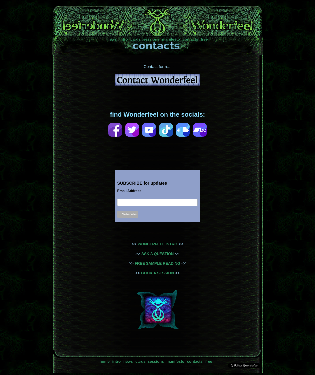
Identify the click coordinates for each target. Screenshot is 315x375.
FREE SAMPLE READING (157, 263)
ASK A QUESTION (157, 254)
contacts (190, 39)
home (105, 361)
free (204, 39)
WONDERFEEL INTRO (157, 244)
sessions (151, 39)
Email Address (129, 191)
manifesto (171, 39)
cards (135, 39)
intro (123, 39)
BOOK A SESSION (157, 273)
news (112, 39)
